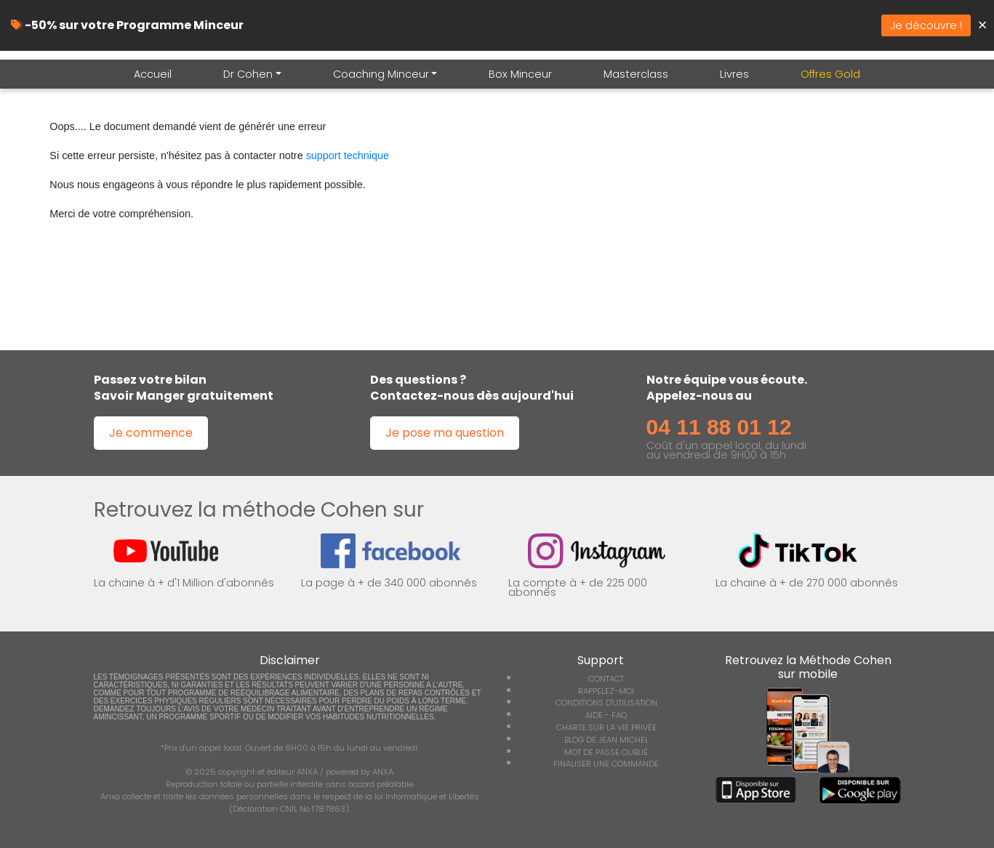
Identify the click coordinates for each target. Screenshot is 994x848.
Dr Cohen (248, 74)
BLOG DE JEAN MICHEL (606, 740)
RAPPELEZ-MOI (606, 691)
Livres (734, 74)
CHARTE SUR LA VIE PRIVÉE (606, 727)
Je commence (151, 432)
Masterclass (636, 74)
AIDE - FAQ (606, 715)
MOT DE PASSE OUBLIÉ (606, 752)
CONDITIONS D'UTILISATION (606, 702)
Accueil (153, 74)
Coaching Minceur (381, 74)
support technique (347, 155)
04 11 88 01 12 (719, 427)
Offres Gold (830, 74)
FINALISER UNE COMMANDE (606, 764)
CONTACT (606, 679)
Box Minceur (520, 74)
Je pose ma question (444, 432)
